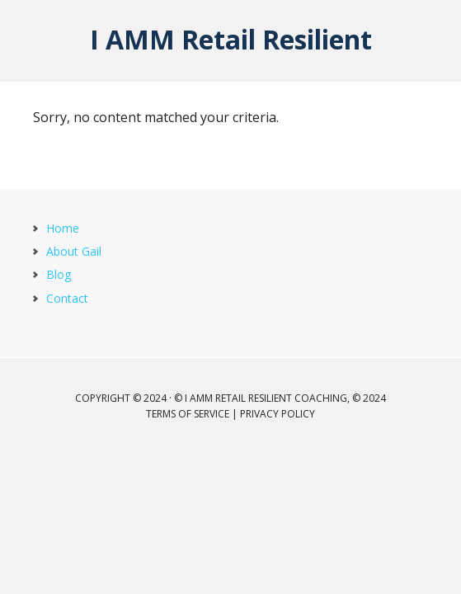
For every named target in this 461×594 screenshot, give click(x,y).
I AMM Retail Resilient (231, 38)
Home (62, 228)
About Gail (73, 251)
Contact (67, 298)
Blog (58, 274)
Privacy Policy (277, 414)
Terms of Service (187, 414)
